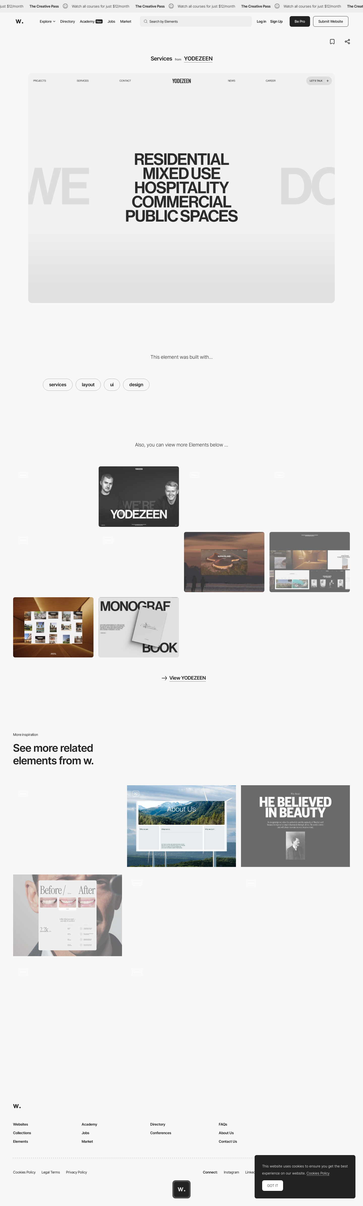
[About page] (139, 562)
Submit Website (330, 21)
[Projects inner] (309, 496)
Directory (67, 21)
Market (125, 21)
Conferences (160, 1133)
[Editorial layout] (295, 826)
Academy (91, 21)
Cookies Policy (24, 1172)
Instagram (231, 1172)
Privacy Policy (76, 1172)
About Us (226, 1133)
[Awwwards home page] (181, 1189)
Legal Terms (51, 1172)
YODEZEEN (198, 58)
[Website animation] (53, 562)
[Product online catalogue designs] (67, 1003)
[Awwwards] (19, 21)
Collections (22, 1133)
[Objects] (67, 826)
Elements (20, 1141)
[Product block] (139, 627)
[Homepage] (53, 496)
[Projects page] (224, 496)
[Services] (67, 915)
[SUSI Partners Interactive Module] (181, 826)
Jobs (111, 21)
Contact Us (228, 1141)
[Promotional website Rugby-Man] (181, 915)
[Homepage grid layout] (295, 915)
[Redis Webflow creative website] (181, 1004)
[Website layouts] (309, 562)
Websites (20, 1124)
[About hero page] (139, 496)
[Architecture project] (224, 562)
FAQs (223, 1124)
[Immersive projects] (53, 627)
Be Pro (300, 21)
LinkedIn (251, 1172)
